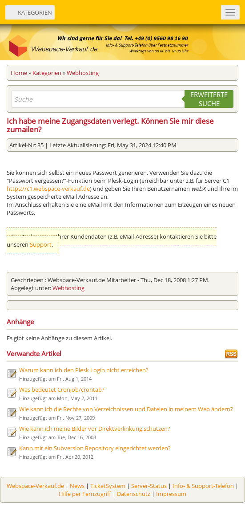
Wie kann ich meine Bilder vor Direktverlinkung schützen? (94, 429)
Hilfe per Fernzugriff (85, 494)
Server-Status (149, 486)
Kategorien (46, 73)
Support (41, 244)
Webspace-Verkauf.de (35, 486)
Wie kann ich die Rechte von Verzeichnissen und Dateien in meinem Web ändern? (126, 409)
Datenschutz (133, 494)
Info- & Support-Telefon (203, 486)
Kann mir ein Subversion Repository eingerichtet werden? (95, 448)
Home (19, 73)
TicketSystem (107, 486)
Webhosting (83, 73)
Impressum (171, 494)
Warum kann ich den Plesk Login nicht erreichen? (84, 370)
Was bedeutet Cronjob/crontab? (61, 389)
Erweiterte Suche (209, 99)
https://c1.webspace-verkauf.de (48, 189)
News (77, 486)
